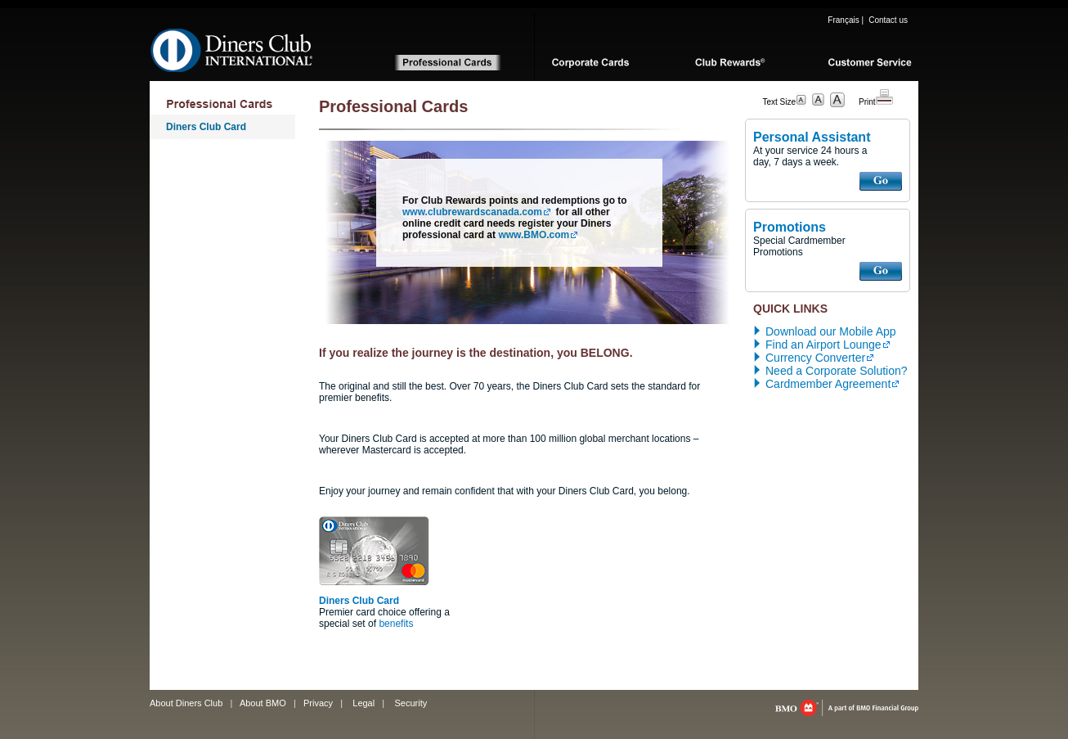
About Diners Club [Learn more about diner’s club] (186, 703)
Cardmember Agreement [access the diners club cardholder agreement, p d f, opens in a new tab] (828, 383)
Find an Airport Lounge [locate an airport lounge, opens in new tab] (823, 344)
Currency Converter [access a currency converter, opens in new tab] (815, 357)
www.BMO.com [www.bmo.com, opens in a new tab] (533, 235)
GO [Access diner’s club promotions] (880, 271)
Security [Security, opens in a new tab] (410, 703)
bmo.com (846, 708)
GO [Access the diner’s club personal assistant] (880, 181)
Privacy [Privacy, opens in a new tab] (318, 703)
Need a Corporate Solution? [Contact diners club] (836, 370)
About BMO (263, 703)
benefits (396, 623)
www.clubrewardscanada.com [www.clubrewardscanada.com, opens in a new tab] (472, 212)
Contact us (888, 20)
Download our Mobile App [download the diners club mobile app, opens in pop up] (830, 331)
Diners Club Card (206, 127)
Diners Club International (232, 50)
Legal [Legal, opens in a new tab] (363, 703)
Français (843, 20)
